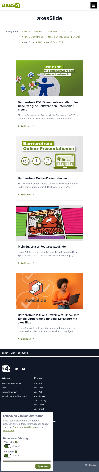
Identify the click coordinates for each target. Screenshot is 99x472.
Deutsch (93, 465)
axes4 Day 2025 (54, 42)
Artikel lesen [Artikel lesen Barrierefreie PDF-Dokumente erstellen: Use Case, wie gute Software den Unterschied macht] (24, 126)
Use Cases (66, 31)
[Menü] (93, 5)
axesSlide (29, 42)
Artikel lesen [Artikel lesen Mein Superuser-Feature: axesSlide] (24, 263)
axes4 (27, 31)
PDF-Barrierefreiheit (34, 36)
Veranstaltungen (9, 392)
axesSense (39, 405)
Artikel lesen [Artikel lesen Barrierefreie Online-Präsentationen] (24, 194)
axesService (40, 396)
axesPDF (52, 31)
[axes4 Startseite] (11, 5)
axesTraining (40, 400)
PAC (40, 42)
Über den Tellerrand (58, 36)
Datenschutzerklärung (24, 427)
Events (76, 36)
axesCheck (39, 409)
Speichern (43, 466)
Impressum (8, 430)
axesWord (39, 31)
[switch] (7, 446)
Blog (13, 352)
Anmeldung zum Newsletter (14, 396)
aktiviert (16, 446)
